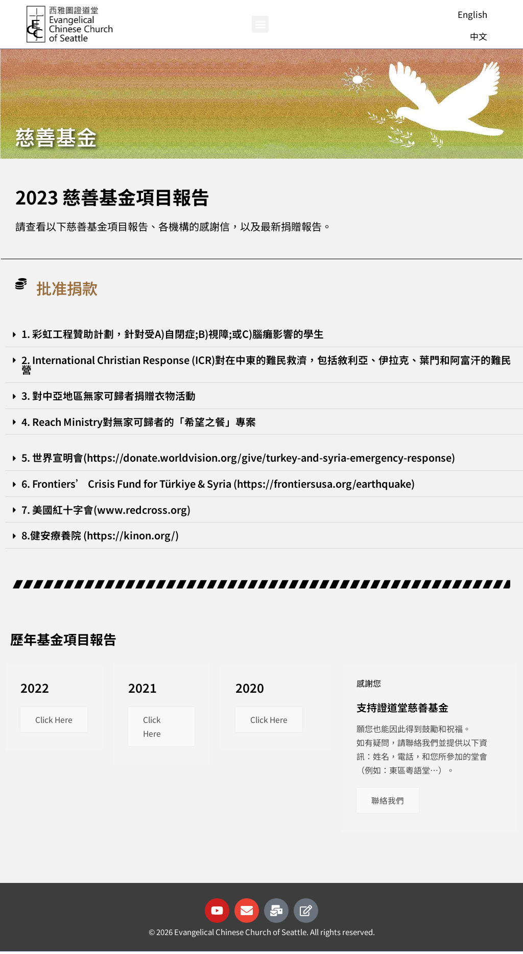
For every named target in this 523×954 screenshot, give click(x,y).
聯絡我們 (388, 802)
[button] (260, 24)
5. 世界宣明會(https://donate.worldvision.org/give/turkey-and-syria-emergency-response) (241, 458)
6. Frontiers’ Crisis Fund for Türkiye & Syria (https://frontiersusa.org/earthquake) (224, 484)
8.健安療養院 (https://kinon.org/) (101, 536)
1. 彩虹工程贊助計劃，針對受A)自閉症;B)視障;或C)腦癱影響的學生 (173, 333)
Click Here (45, 728)
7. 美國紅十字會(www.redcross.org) (106, 510)
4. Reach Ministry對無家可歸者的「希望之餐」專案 (140, 422)
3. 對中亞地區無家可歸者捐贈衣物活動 (109, 396)
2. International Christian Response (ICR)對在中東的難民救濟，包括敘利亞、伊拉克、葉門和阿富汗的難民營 (260, 364)
